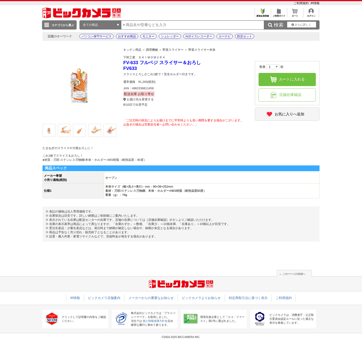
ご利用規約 (302, 3)
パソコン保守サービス (96, 36)
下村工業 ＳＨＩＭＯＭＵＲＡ (144, 57)
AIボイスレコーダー (198, 36)
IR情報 (315, 3)
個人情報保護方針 (154, 321)
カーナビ (225, 36)
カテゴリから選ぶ (63, 25)
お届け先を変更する (140, 99)
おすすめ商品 (127, 36)
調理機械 (152, 49)
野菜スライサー (173, 49)
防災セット (244, 36)
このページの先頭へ (294, 273)
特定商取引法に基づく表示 (248, 298)
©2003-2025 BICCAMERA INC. (181, 337)
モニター (148, 36)
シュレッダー (170, 36)
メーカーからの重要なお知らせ (151, 298)
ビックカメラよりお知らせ (201, 298)
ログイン (311, 14)
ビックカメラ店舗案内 (104, 298)
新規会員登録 (262, 14)
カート (294, 14)
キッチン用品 (132, 49)
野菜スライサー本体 (201, 49)
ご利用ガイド (278, 14)
